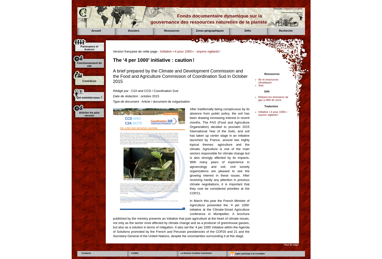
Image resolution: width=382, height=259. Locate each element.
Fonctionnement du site (89, 64)
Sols (261, 85)
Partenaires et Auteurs (89, 48)
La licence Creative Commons (196, 253)
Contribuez (89, 81)
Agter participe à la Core (247, 254)
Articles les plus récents (89, 114)
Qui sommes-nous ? (89, 97)
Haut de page (291, 244)
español (288, 8)
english (299, 8)
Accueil (96, 30)
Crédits (135, 253)
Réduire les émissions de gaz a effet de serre (273, 98)
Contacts (86, 253)
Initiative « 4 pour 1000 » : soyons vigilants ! (190, 51)
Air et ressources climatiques (268, 81)
